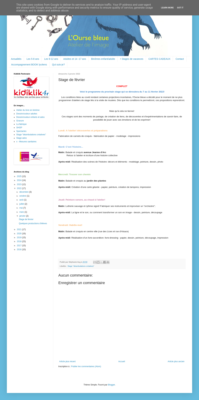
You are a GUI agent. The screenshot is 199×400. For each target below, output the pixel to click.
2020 (19, 233)
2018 (19, 241)
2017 (19, 245)
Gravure (20, 121)
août (21, 200)
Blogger (111, 385)
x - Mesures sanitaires (26, 141)
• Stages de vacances (131, 59)
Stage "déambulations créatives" (81, 266)
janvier (22, 216)
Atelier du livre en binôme (27, 110)
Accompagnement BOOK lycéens (29, 64)
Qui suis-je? (58, 64)
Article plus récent (67, 361)
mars (22, 212)
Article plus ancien (176, 361)
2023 (19, 184)
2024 (19, 180)
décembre (24, 192)
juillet (22, 204)
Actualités (16, 59)
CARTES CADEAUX (159, 59)
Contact (179, 59)
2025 (19, 176)
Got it (180, 8)
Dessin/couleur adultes (26, 113)
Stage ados (21, 138)
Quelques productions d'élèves (33, 223)
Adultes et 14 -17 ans (74, 59)
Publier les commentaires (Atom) (86, 366)
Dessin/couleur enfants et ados (30, 117)
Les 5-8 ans (33, 59)
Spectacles (21, 131)
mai (21, 208)
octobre (23, 196)
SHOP (19, 127)
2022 (19, 188)
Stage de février (26, 219)
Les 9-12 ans (51, 59)
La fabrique (21, 124)
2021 (19, 229)
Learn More (167, 8)
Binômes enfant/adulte (103, 59)
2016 (19, 249)
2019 (19, 237)
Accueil (121, 361)
